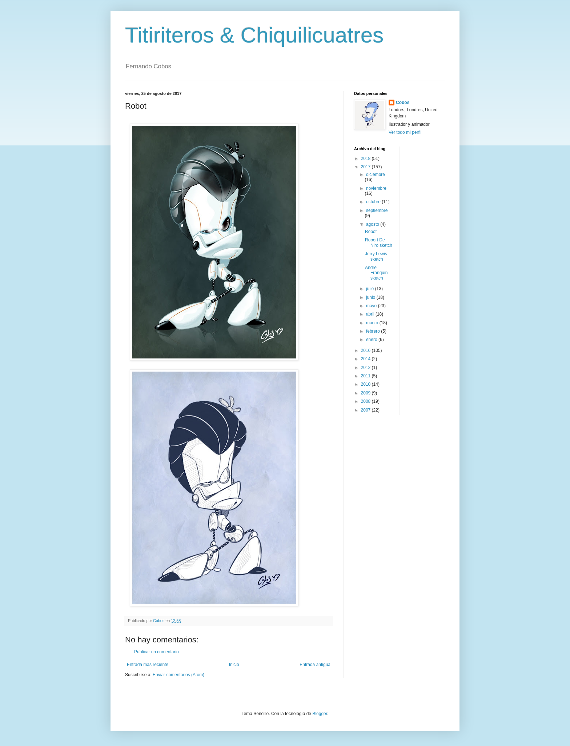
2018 (366, 158)
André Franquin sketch (376, 273)
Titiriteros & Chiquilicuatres (254, 35)
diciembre (375, 174)
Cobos (402, 102)
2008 (366, 401)
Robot (371, 231)
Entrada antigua (315, 664)
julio (370, 288)
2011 (366, 375)
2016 (366, 350)
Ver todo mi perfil (405, 132)
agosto (373, 224)
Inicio (234, 664)
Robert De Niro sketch (378, 242)
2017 (366, 166)
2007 (366, 410)
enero (372, 339)
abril (371, 314)
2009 (366, 393)
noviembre (376, 188)
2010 (366, 384)
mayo (372, 305)
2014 (366, 358)
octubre (374, 201)
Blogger (319, 713)
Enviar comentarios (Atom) (178, 674)
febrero (373, 331)
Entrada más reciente (147, 664)
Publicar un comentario (156, 651)
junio (371, 297)
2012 (366, 367)
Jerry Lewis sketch (376, 256)
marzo (373, 322)
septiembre (377, 210)
